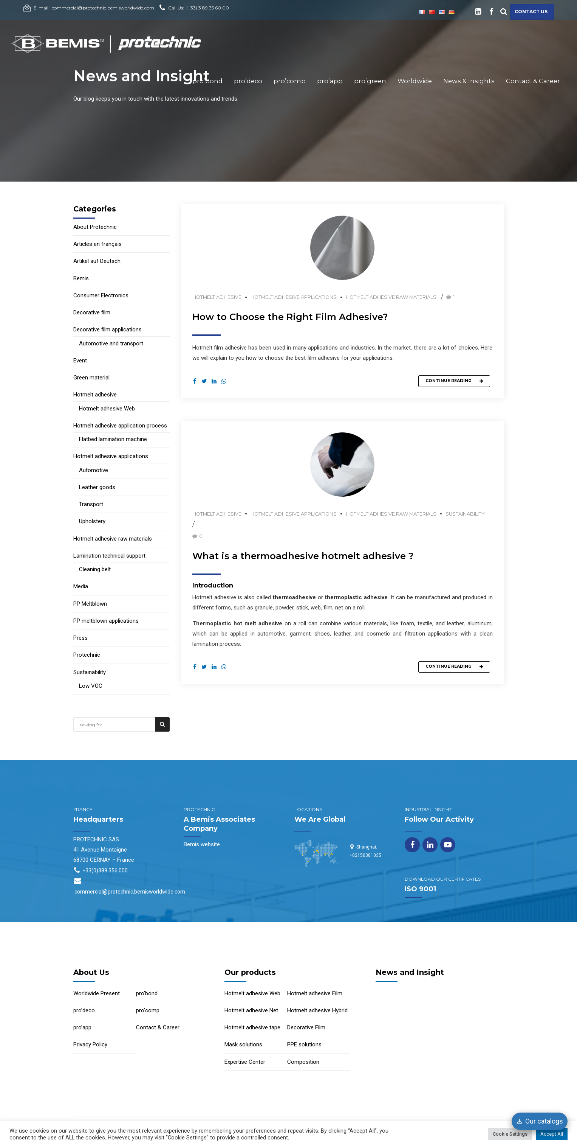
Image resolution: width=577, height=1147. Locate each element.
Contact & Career (533, 81)
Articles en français (97, 244)
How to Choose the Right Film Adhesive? (290, 316)
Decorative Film (306, 1027)
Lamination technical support (109, 555)
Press (80, 637)
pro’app (330, 81)
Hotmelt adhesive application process (120, 425)
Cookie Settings (510, 1134)
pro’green (370, 81)
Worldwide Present (96, 993)
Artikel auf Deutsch (97, 261)
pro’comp (290, 81)
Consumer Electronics (100, 295)
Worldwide (415, 81)
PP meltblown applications (106, 620)
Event (80, 360)
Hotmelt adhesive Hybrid (317, 1010)
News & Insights (469, 81)
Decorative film (91, 312)
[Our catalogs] (540, 1121)
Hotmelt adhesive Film (314, 993)
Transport (91, 504)
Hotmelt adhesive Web (107, 408)
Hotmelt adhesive (216, 297)
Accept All (551, 1134)
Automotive (93, 470)
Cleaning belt (95, 569)
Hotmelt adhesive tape (252, 1027)
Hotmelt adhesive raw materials (391, 297)
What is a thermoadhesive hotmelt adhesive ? (302, 556)
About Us (91, 972)
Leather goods (97, 487)
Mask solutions (243, 1044)
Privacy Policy (90, 1044)
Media (80, 586)
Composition (303, 1061)
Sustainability (465, 514)
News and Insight (410, 972)
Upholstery (92, 521)
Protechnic (86, 654)
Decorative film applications (107, 329)
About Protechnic (95, 227)
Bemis (81, 278)
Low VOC (90, 685)
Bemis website (202, 844)
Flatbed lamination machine (113, 439)
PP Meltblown (90, 603)
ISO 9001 (420, 889)
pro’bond (207, 81)
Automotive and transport (111, 343)
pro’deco (248, 81)
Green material (91, 377)
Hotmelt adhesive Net (251, 1010)
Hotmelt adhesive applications (294, 297)
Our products (250, 972)
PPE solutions (304, 1044)
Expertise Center (244, 1061)
